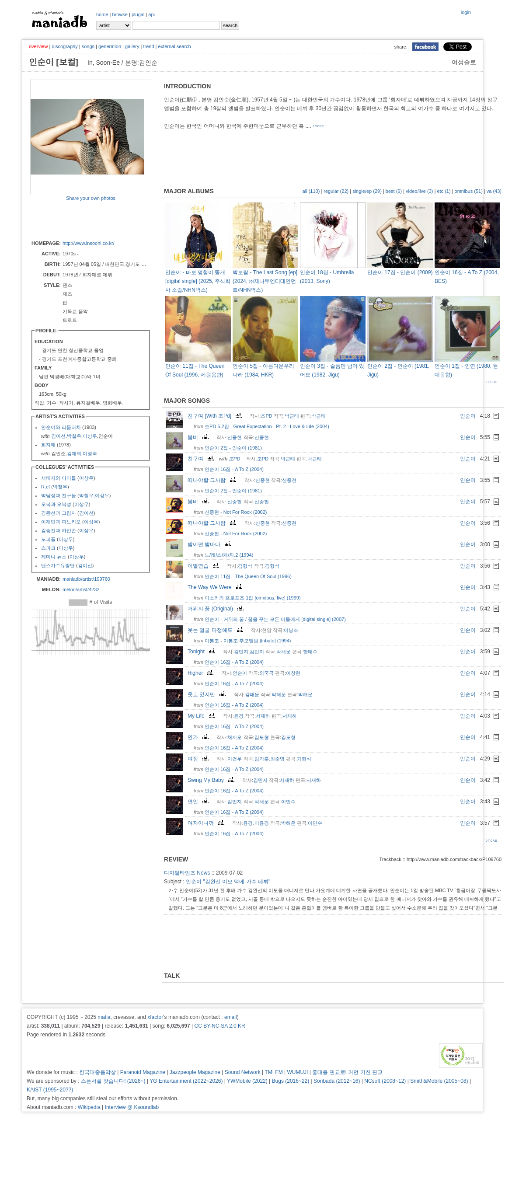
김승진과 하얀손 (58, 530)
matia (104, 1017)
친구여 (202, 459)
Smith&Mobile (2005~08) (439, 1081)
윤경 (239, 715)
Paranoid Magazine (142, 1072)
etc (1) (443, 191)
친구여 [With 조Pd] (216, 416)
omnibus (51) (469, 191)
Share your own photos (90, 198)
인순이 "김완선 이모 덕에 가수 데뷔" (228, 882)
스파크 (48, 548)
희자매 (48, 444)
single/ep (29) (367, 191)
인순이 (468, 416)
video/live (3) (419, 191)
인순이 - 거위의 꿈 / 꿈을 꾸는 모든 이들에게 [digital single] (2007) (275, 619)
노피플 (48, 539)
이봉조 (291, 630)
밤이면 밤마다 (210, 544)
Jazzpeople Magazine (195, 1072)
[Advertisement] (81, 220)
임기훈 (261, 758)
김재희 (74, 453)
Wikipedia (89, 1107)
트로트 (70, 320)
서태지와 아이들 (58, 478)
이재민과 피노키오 (61, 521)
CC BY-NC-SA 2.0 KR (219, 1026)
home (102, 14)
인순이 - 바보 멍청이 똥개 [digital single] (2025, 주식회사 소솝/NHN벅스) (197, 281)
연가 (199, 737)
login (466, 12)
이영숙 (90, 453)
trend (148, 46)
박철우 (74, 436)
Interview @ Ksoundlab (132, 1107)
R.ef (45, 486)
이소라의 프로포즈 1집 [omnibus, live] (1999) (252, 597)
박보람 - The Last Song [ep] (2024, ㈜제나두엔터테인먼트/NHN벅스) (265, 281)
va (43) (494, 191)
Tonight (202, 652)
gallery (132, 46)
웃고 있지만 (208, 694)
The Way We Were (216, 587)
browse (120, 14)
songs (88, 46)
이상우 (90, 436)
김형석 (245, 565)
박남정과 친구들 (58, 495)
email (230, 1017)
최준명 (277, 758)
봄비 (199, 437)
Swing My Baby (212, 780)
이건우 (234, 758)
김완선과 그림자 (58, 513)
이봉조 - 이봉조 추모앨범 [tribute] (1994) (248, 640)
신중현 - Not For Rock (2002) (236, 512)
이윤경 (261, 823)
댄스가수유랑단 (58, 565)
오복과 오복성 (56, 504)
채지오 (234, 737)
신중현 (234, 437)
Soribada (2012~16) (336, 1081)
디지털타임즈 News (187, 873)
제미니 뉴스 (53, 556)
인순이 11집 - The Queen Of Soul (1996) (248, 576)
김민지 (241, 651)
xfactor (155, 1017)
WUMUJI (297, 1072)
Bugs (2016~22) (291, 1081)
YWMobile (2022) (247, 1081)
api (151, 14)
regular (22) (336, 191)
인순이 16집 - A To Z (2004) (234, 469)
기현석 (304, 758)
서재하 (263, 715)
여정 (199, 759)
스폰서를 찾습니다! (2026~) (113, 1081)
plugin (138, 14)
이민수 (288, 801)
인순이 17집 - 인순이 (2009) (399, 272)
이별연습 (204, 566)
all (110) (311, 191)
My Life (202, 716)
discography (64, 46)
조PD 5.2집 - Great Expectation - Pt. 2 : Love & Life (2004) (267, 426)
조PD (266, 415)
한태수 (310, 651)
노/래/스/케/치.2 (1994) (229, 555)
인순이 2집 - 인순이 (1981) (233, 447)
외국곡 (266, 673)
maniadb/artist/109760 (86, 579)
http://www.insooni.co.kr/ (89, 243)
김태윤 (252, 694)
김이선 (58, 436)
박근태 (292, 415)
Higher (202, 673)
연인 (199, 801)
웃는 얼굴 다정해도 (216, 630)
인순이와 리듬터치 (61, 427)
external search (174, 46)
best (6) (394, 191)
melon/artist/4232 (81, 589)
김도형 (261, 737)
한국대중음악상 (97, 1072)
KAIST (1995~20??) (50, 1090)
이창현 (293, 673)
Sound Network (243, 1072)
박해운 (283, 651)
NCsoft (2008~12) (385, 1081)
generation (109, 46)
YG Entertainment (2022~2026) (186, 1081)
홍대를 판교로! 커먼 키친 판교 (347, 1072)
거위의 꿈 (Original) (217, 609)
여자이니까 (207, 823)
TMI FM (273, 1072)
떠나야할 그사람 (213, 480)
